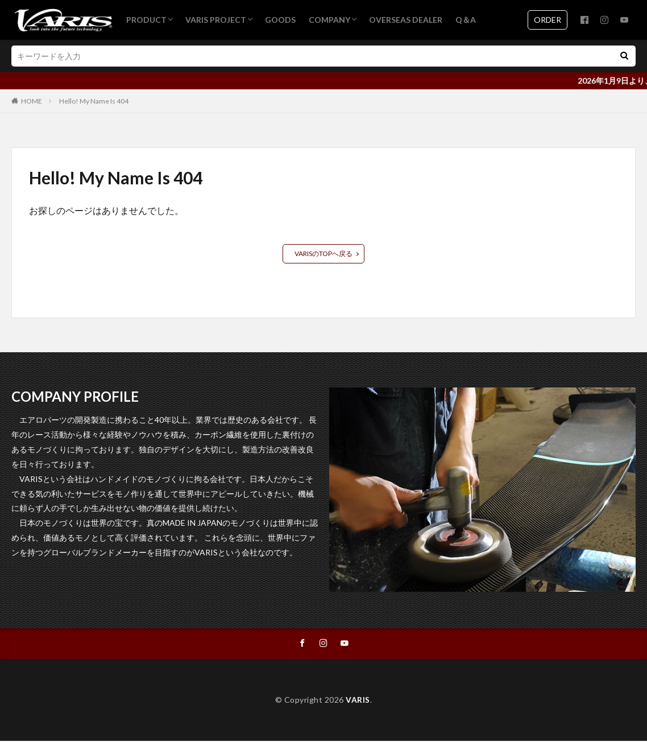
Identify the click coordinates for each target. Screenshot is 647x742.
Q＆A (465, 19)
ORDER (547, 19)
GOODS (280, 19)
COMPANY (329, 19)
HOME (31, 101)
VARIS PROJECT (215, 19)
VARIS (358, 700)
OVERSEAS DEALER (405, 19)
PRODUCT (146, 19)
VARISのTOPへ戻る (323, 253)
